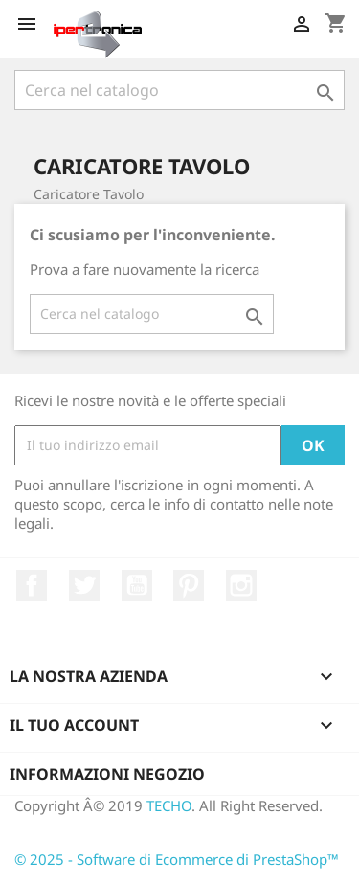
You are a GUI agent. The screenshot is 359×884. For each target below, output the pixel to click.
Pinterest (188, 585)
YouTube (137, 585)
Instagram (241, 585)
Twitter (84, 585)
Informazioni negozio (107, 773)
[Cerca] (179, 90)
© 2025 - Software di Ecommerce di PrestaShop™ (176, 859)
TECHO (168, 805)
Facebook (31, 585)
